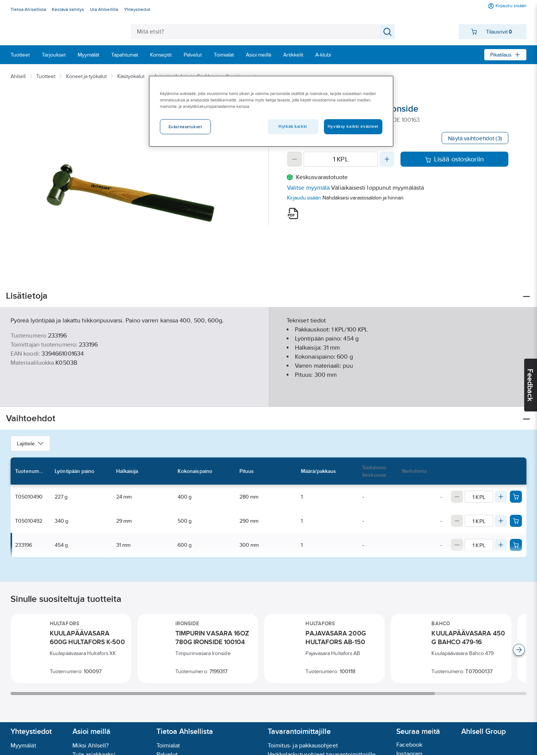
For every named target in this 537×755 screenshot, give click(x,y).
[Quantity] (341, 159)
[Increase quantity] (386, 159)
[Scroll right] (519, 650)
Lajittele (30, 443)
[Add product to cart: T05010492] (516, 521)
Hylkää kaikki (293, 126)
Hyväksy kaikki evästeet (353, 126)
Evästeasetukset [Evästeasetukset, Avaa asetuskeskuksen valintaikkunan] (186, 126)
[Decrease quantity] (294, 159)
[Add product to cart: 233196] (516, 545)
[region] (271, 111)
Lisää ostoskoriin (454, 159)
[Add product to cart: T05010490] (516, 497)
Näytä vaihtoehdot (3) (475, 138)
